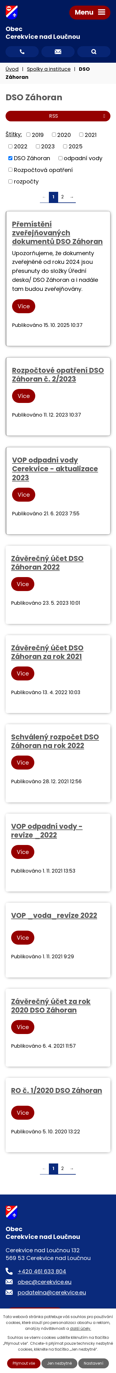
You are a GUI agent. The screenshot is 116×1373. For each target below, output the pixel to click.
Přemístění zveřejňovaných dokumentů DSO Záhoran (57, 232)
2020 (64, 134)
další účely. (80, 1328)
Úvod (12, 69)
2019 (38, 134)
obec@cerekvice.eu (44, 1282)
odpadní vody (83, 158)
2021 (91, 134)
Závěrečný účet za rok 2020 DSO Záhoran (51, 1005)
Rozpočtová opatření (43, 170)
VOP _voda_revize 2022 (54, 915)
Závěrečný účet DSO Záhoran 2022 (47, 562)
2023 (48, 146)
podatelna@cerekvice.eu (52, 1292)
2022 (21, 146)
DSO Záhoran (32, 158)
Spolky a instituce (49, 69)
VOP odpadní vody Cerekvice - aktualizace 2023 (55, 468)
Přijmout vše (24, 1363)
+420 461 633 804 (42, 1271)
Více (24, 306)
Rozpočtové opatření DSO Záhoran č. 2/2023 (58, 374)
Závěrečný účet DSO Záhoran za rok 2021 (47, 652)
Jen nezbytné (59, 1363)
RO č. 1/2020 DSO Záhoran (56, 1090)
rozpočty (26, 181)
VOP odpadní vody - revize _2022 (47, 830)
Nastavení (93, 1363)
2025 (76, 146)
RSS (78, 116)
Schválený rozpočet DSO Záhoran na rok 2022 (55, 741)
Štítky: (14, 134)
